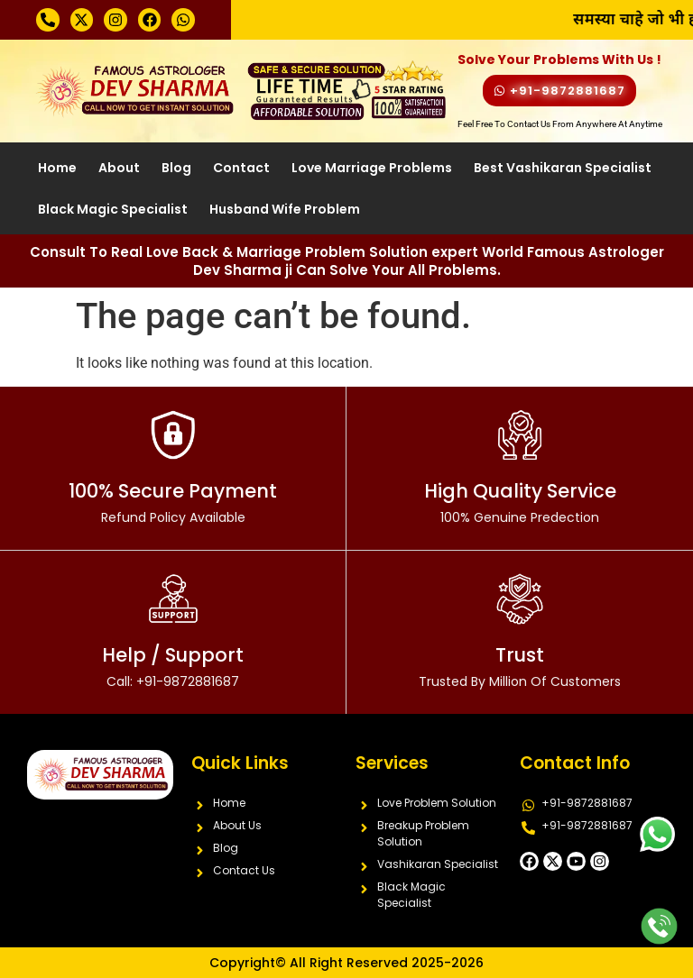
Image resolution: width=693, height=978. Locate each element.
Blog (176, 168)
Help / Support (173, 666)
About (119, 168)
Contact (241, 168)
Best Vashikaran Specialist (562, 168)
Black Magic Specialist (113, 209)
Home (57, 168)
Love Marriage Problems (371, 168)
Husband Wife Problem (284, 209)
